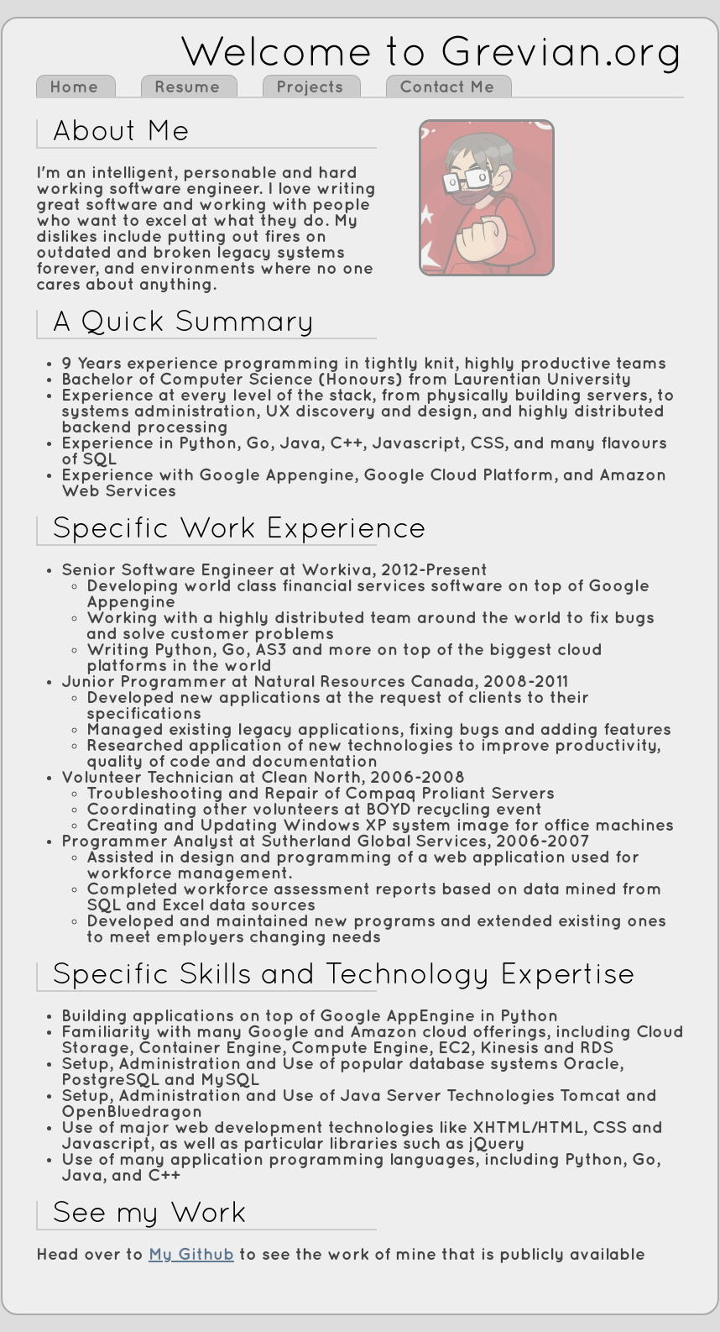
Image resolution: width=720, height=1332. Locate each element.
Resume (187, 87)
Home (74, 87)
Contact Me (446, 87)
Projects (309, 87)
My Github (191, 1254)
